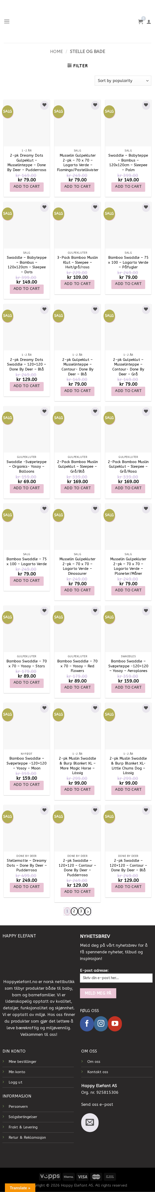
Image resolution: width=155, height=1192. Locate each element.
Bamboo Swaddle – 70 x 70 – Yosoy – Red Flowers (77, 666)
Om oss (93, 1061)
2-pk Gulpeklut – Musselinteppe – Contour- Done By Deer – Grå (128, 366)
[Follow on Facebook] (87, 1023)
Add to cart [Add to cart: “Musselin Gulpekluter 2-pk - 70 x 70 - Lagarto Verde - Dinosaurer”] (77, 590)
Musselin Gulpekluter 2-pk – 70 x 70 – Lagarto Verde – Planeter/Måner (128, 566)
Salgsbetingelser (23, 1117)
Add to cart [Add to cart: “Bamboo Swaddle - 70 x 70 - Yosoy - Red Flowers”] (77, 687)
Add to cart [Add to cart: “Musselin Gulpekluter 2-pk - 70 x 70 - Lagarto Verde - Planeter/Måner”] (128, 590)
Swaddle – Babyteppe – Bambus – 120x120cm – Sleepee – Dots (27, 264)
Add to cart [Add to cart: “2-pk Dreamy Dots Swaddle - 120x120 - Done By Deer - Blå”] (26, 386)
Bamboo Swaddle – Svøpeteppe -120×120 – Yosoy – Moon (27, 763)
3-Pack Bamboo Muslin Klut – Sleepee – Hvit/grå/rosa (77, 262)
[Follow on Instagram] (101, 1023)
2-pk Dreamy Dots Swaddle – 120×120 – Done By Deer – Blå (26, 364)
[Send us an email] (90, 1122)
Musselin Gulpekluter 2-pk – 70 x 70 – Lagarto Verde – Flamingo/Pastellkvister (78, 162)
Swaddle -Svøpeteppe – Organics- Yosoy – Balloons (27, 467)
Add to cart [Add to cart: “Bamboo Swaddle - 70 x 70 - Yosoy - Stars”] (26, 682)
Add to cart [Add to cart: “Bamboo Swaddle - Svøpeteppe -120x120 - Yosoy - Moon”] (26, 784)
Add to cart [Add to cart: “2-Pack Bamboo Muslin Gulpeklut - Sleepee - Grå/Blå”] (77, 488)
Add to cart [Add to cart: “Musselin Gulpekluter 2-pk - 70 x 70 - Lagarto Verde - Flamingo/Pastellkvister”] (77, 186)
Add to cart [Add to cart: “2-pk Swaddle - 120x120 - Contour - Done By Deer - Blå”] (128, 887)
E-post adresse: (116, 975)
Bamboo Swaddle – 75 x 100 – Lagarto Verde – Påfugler (128, 262)
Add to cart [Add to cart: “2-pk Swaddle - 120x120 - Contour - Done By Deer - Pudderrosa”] (77, 892)
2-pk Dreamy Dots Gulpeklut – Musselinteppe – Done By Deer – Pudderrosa (26, 162)
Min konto (17, 1072)
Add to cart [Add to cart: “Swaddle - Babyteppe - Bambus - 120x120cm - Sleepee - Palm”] (128, 186)
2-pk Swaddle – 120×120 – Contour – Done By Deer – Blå (128, 865)
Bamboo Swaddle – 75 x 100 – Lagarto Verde (26, 561)
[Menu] (7, 21)
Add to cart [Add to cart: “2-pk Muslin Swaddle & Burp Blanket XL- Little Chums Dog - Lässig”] (128, 789)
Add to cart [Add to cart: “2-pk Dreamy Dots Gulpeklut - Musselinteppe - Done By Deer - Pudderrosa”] (26, 186)
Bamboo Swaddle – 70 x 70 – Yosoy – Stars (26, 663)
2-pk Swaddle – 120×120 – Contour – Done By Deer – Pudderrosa (77, 867)
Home (56, 51)
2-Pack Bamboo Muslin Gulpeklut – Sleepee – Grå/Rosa (128, 467)
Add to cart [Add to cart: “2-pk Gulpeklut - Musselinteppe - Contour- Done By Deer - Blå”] (77, 391)
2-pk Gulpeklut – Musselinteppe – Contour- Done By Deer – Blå (77, 366)
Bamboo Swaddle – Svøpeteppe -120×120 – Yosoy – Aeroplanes (128, 666)
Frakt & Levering (23, 1127)
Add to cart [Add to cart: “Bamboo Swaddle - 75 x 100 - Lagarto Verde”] (26, 580)
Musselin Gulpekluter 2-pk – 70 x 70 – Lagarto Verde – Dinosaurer (77, 566)
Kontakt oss (97, 1072)
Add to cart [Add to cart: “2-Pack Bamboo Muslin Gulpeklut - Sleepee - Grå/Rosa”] (128, 488)
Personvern (18, 1106)
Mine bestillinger (23, 1061)
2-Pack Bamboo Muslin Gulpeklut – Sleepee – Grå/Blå (77, 467)
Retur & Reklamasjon (27, 1137)
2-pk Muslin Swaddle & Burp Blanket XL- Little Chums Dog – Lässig (128, 765)
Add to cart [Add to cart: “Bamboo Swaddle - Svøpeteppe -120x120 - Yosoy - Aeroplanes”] (128, 687)
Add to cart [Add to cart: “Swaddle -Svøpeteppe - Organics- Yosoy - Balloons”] (26, 488)
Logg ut (15, 1082)
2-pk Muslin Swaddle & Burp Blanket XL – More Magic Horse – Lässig (77, 765)
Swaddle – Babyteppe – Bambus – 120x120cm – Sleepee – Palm (128, 162)
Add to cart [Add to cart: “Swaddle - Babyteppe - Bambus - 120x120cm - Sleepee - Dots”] (26, 289)
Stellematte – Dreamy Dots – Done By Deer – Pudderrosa (27, 865)
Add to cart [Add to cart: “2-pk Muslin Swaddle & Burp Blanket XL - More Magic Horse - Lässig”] (77, 789)
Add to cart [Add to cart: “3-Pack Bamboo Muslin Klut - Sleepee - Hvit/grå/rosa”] (77, 284)
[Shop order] (123, 81)
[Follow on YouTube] (115, 1023)
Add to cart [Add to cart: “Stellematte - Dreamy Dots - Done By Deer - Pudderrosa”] (26, 887)
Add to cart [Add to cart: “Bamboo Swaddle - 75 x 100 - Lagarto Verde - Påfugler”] (128, 284)
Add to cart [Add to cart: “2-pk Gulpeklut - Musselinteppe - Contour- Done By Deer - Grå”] (128, 391)
